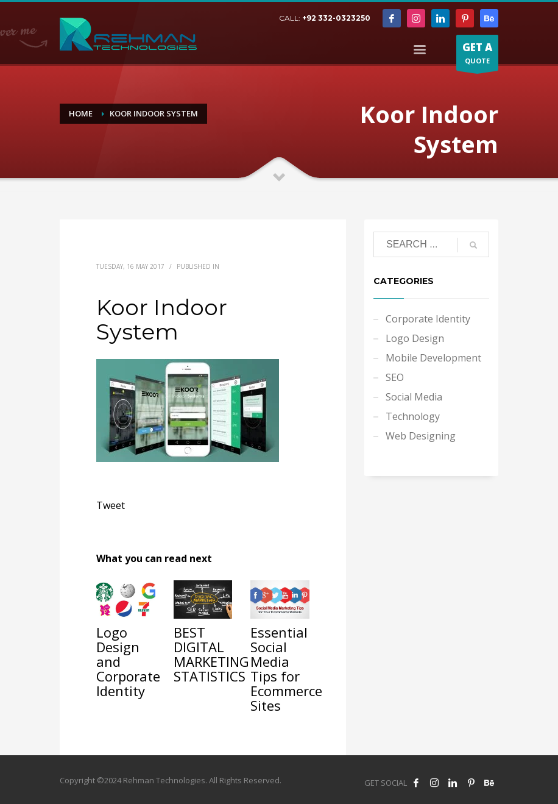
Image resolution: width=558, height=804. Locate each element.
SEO (395, 377)
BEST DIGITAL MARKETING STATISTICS (211, 654)
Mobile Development (433, 358)
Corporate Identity (428, 319)
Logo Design (415, 338)
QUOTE (477, 55)
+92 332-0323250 (336, 18)
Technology (413, 416)
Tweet (110, 505)
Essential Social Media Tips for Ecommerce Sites (286, 668)
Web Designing (421, 436)
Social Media (414, 397)
